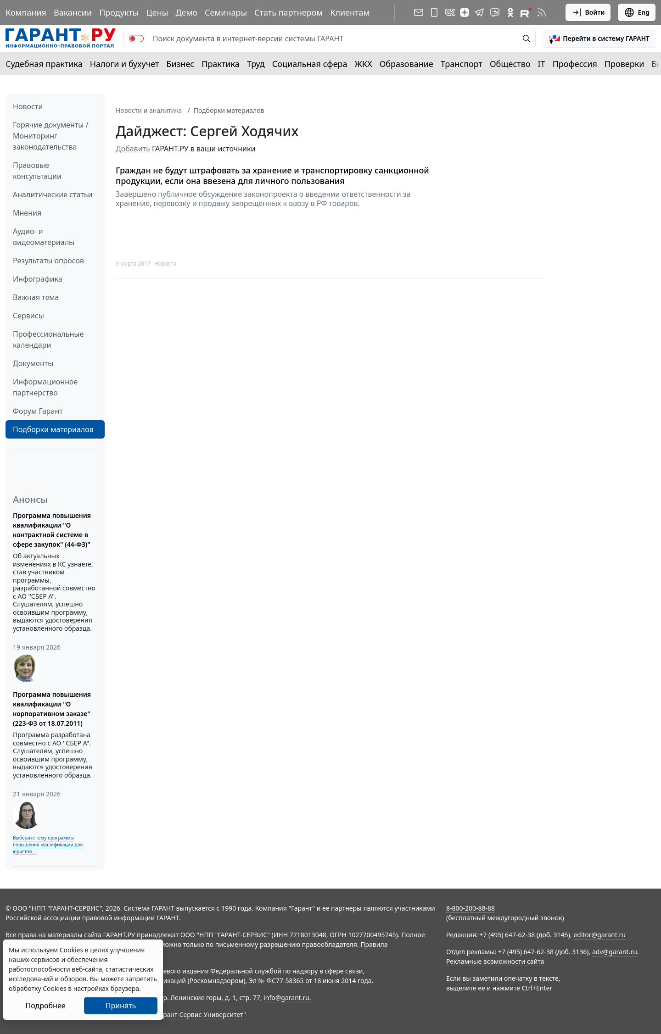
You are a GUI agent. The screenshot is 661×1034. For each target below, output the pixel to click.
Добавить (133, 149)
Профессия (575, 63)
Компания (26, 12)
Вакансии (73, 12)
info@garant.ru (286, 997)
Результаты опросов (48, 261)
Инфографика (37, 279)
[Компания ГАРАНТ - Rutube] (526, 12)
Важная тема (36, 297)
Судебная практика (44, 63)
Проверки (624, 63)
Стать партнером (288, 12)
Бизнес (180, 63)
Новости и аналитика (149, 110)
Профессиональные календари (48, 339)
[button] (599, 38)
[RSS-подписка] (541, 12)
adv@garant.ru (614, 951)
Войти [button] (588, 12)
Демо (186, 12)
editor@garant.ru (599, 934)
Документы (33, 363)
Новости (28, 106)
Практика (220, 63)
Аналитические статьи (52, 194)
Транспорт (461, 63)
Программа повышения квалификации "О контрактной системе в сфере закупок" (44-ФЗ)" (52, 530)
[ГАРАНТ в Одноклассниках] (510, 12)
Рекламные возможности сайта (495, 961)
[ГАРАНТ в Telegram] (479, 12)
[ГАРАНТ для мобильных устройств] (434, 12)
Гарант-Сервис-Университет (200, 1014)
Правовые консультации (37, 170)
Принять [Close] (121, 1006)
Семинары (226, 12)
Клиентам (350, 12)
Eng (637, 12)
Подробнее (45, 1006)
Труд (256, 63)
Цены (157, 12)
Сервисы (28, 316)
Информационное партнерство (45, 387)
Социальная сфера (309, 63)
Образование (406, 63)
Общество (510, 63)
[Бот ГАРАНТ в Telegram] (494, 12)
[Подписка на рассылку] (418, 12)
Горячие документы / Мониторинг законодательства (51, 136)
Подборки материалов (53, 429)
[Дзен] (464, 12)
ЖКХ (363, 63)
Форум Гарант (38, 411)
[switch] (136, 38)
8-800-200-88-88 (470, 908)
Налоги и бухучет (124, 63)
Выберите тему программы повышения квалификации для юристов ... (48, 844)
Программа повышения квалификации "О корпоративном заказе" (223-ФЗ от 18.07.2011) (52, 709)
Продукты (119, 12)
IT (541, 63)
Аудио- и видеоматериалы (43, 236)
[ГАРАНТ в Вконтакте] (449, 12)
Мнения (27, 213)
